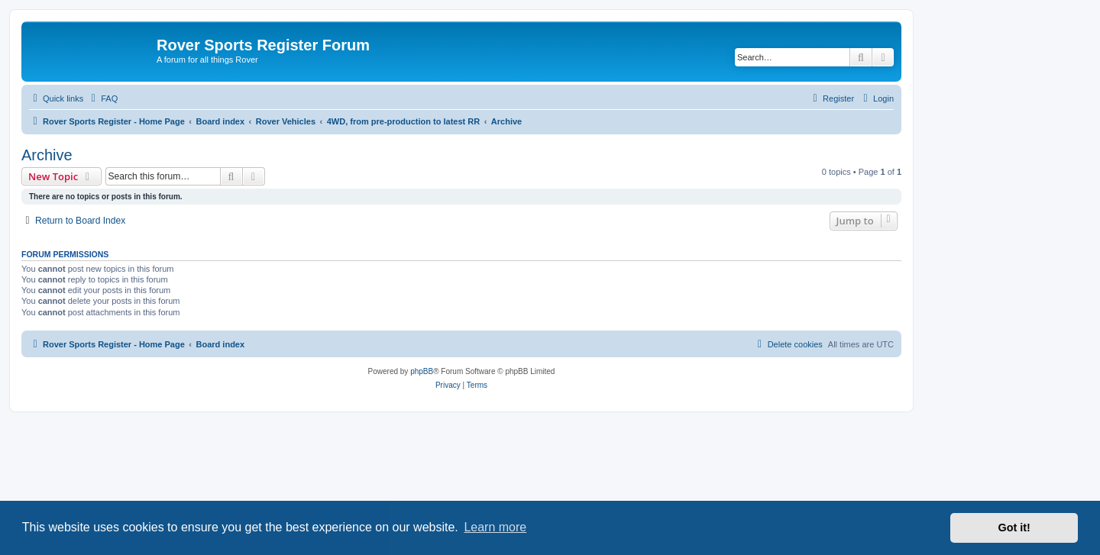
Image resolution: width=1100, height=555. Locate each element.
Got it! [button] (1014, 527)
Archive (47, 155)
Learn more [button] (495, 527)
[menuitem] (102, 98)
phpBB (421, 371)
